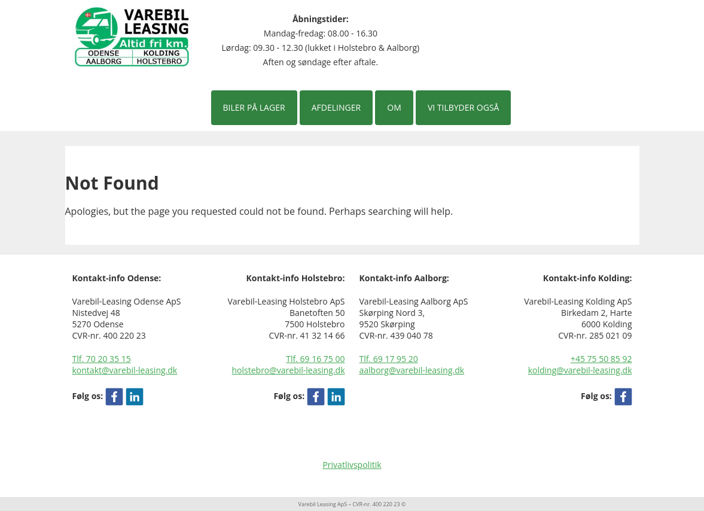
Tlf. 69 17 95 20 (388, 358)
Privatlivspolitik (351, 464)
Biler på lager (254, 107)
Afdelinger (336, 107)
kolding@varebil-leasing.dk (580, 370)
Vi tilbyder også (463, 107)
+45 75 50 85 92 (601, 358)
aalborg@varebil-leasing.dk (412, 370)
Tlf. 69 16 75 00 (315, 358)
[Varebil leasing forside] (132, 35)
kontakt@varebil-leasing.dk (125, 370)
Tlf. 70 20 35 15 (101, 358)
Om (394, 107)
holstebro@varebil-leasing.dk (288, 370)
